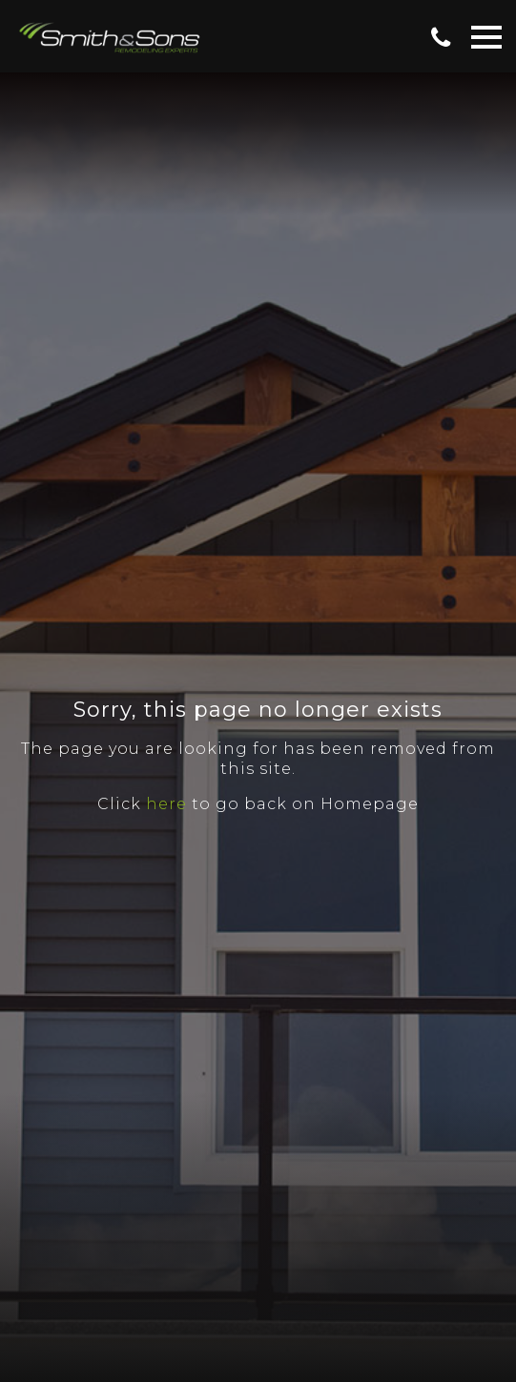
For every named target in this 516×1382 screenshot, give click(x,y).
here (166, 804)
